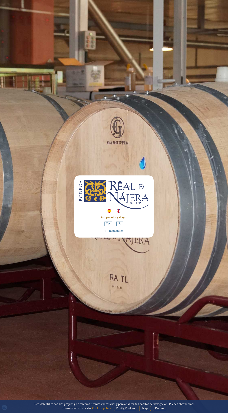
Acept (145, 408)
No (119, 223)
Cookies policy (101, 408)
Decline (159, 408)
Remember (116, 230)
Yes (108, 223)
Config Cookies (125, 408)
